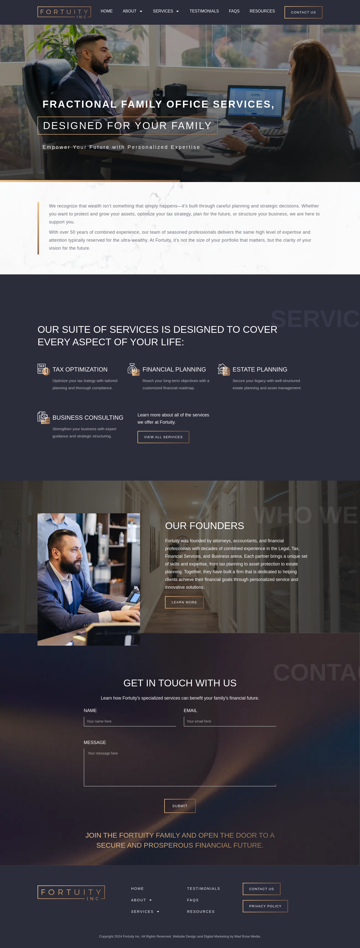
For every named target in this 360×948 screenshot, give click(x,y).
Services (166, 11)
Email (190, 710)
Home (107, 11)
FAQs (234, 11)
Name (90, 710)
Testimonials (204, 11)
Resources (262, 11)
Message (95, 742)
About (133, 11)
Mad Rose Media (247, 936)
